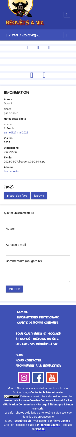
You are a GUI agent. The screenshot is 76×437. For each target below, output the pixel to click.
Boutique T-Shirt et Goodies (38, 333)
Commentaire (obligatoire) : (24, 261)
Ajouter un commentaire (19, 212)
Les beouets (11, 171)
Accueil (6, 35)
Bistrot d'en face (17, 195)
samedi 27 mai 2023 (16, 132)
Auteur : (11, 228)
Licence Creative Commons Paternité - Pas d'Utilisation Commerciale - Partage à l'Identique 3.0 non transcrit (38, 404)
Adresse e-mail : (16, 244)
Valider (14, 288)
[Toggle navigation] (67, 15)
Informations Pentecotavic (38, 317)
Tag (15, 35)
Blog (19, 355)
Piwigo (40, 428)
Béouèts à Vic (22, 420)
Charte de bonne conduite (37, 322)
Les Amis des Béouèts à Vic (37, 344)
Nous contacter (28, 360)
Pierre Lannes (61, 420)
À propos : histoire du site (37, 339)
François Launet (50, 424)
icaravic (39, 195)
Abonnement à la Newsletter (38, 365)
